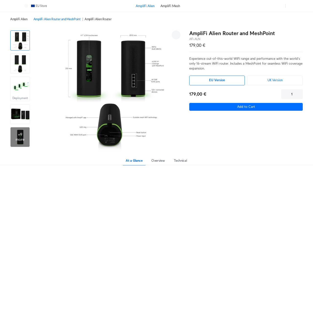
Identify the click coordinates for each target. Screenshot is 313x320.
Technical (180, 160)
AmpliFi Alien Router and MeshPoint (57, 19)
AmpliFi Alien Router (98, 19)
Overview (158, 160)
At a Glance (134, 160)
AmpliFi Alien (19, 19)
